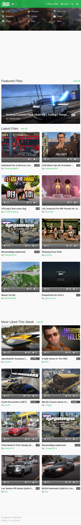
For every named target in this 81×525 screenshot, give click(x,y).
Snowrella (49, 212)
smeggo (48, 405)
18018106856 (10, 298)
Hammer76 (9, 448)
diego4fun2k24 (51, 168)
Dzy (6, 491)
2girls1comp (50, 298)
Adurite (7, 405)
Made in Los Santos (10, 520)
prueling (48, 255)
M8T (47, 362)
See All (76, 81)
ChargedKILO (10, 255)
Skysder (7, 362)
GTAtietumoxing (11, 212)
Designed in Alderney (11, 517)
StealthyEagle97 (11, 168)
